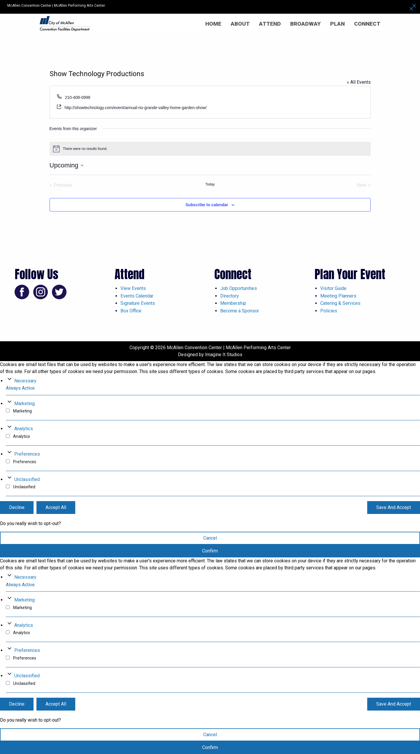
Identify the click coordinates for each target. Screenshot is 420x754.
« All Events (359, 82)
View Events (133, 288)
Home (213, 23)
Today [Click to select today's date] (210, 184)
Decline (16, 507)
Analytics (23, 428)
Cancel (210, 538)
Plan (337, 23)
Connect (367, 23)
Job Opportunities (238, 288)
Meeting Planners (338, 296)
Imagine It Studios (223, 354)
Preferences (27, 454)
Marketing (24, 403)
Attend (270, 23)
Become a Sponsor (239, 311)
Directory (229, 296)
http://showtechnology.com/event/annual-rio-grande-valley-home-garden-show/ (135, 107)
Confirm (210, 551)
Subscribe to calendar (207, 204)
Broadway (305, 23)
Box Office (130, 311)
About (240, 23)
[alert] (210, 149)
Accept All (56, 507)
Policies (328, 311)
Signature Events (137, 303)
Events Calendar (136, 296)
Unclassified (27, 479)
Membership (233, 303)
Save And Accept (393, 507)
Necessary (25, 381)
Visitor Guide (333, 288)
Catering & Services (340, 303)
